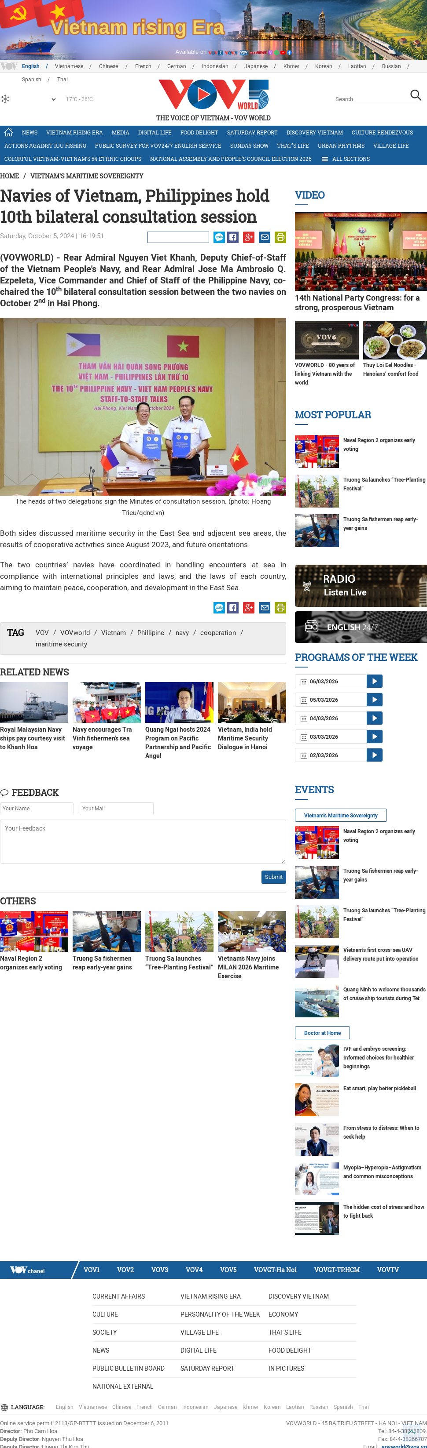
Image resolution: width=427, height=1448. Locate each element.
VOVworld (75, 633)
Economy (283, 1314)
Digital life (155, 132)
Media (120, 132)
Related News (34, 672)
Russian (391, 66)
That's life (293, 145)
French (143, 66)
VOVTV (388, 1270)
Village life (391, 145)
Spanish (343, 1407)
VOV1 (91, 1270)
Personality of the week (220, 1314)
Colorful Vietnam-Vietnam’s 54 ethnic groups (72, 158)
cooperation (218, 633)
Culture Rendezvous (382, 132)
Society (104, 1332)
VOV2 (125, 1270)
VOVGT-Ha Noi (275, 1270)
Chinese (109, 66)
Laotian (357, 66)
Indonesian (215, 66)
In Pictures (286, 1368)
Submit (274, 877)
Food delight (199, 132)
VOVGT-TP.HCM (337, 1270)
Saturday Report (252, 132)
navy (182, 633)
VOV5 (228, 1270)
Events (314, 789)
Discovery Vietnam (315, 132)
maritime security (61, 644)
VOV (42, 633)
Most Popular (333, 414)
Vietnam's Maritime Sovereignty (87, 176)
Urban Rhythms (341, 145)
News (29, 132)
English (31, 66)
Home (9, 176)
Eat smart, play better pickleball (379, 1088)
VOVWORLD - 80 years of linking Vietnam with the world (325, 374)
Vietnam (113, 633)
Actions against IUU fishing (45, 145)
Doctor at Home (322, 1033)
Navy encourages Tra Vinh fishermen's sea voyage (102, 738)
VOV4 (194, 1270)
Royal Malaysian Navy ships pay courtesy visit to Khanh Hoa (32, 738)
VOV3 (159, 1270)
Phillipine (150, 633)
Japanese (256, 66)
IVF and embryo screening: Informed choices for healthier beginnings (378, 1058)
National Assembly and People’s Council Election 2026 (231, 158)
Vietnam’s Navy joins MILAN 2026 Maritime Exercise (248, 967)
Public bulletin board (128, 1368)
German (176, 66)
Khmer (291, 66)
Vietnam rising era (74, 132)
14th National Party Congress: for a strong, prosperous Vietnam (357, 302)
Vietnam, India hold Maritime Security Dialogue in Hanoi (245, 738)
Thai (363, 1407)
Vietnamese (69, 66)
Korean (323, 66)
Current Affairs (118, 1296)
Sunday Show (249, 145)
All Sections (345, 159)
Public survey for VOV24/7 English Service (158, 145)
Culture (105, 1314)
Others (18, 901)
